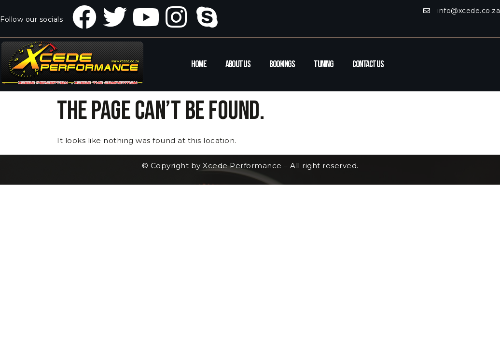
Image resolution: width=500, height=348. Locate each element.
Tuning (323, 64)
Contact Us (367, 64)
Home (198, 64)
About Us (237, 64)
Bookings (281, 64)
